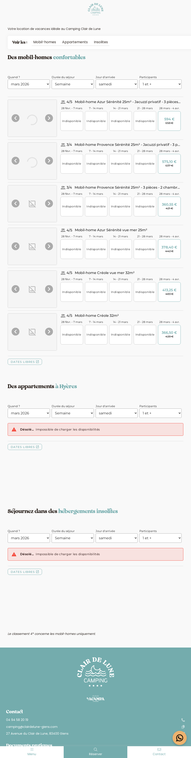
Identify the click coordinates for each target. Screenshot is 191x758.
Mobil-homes (44, 42)
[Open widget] (180, 738)
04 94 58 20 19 (95, 720)
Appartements (75, 42)
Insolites (101, 42)
